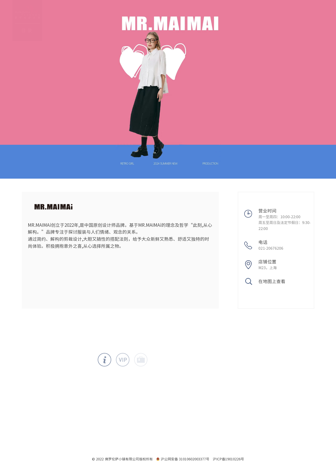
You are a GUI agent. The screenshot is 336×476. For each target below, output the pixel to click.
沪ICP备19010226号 (228, 459)
